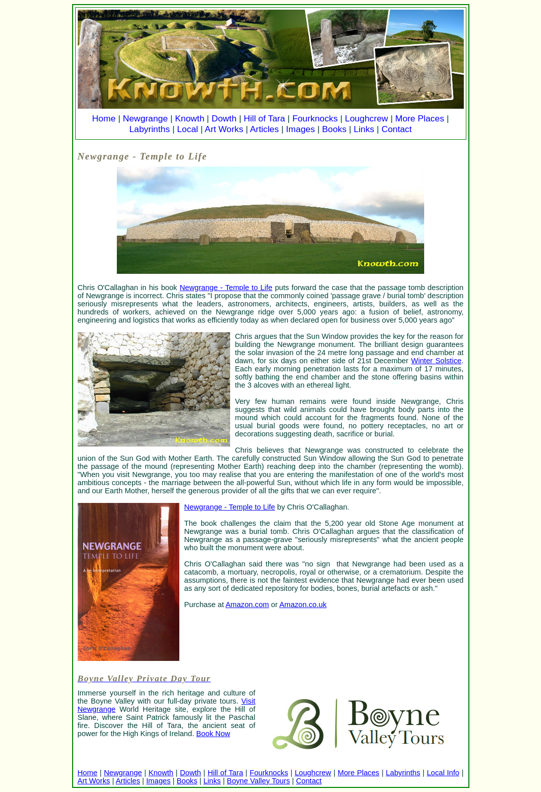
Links (364, 129)
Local (187, 129)
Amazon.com (247, 604)
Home (103, 118)
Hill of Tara (264, 118)
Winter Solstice (436, 361)
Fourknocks (315, 118)
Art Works (224, 129)
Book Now (213, 734)
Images (300, 129)
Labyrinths (149, 129)
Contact (396, 129)
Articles (264, 129)
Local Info (443, 773)
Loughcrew (366, 118)
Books (334, 129)
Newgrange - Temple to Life (226, 287)
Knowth (189, 118)
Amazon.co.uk (303, 604)
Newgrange (145, 118)
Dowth (223, 118)
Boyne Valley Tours (258, 781)
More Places (419, 118)
